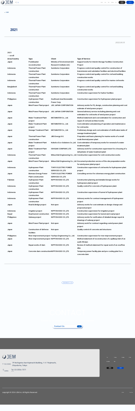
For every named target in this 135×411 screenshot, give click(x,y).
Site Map (113, 399)
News (104, 4)
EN (22, 4)
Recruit (92, 376)
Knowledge (96, 4)
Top (83, 361)
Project (87, 4)
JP (18, 4)
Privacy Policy (127, 399)
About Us (72, 4)
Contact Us (125, 4)
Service (80, 4)
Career (112, 4)
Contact (116, 376)
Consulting (113, 361)
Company (100, 361)
